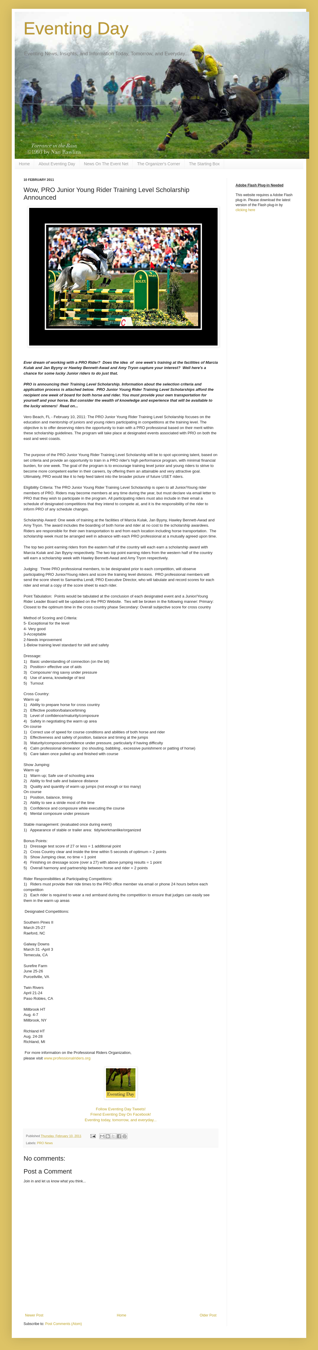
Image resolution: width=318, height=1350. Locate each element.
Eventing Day (76, 28)
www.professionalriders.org (67, 1058)
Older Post (208, 1315)
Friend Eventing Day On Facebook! (120, 1114)
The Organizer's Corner (158, 163)
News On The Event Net (106, 163)
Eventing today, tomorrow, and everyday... (121, 1120)
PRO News (45, 1143)
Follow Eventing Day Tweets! (120, 1109)
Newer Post (34, 1315)
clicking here (245, 210)
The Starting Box (204, 163)
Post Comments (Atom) (63, 1324)
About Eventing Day (57, 163)
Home (24, 163)
